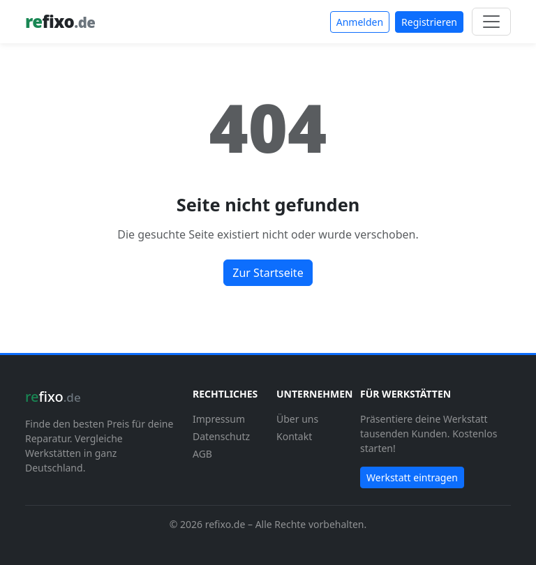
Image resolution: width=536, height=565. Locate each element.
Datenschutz (221, 436)
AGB (202, 453)
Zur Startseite (267, 272)
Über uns (297, 418)
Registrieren (429, 22)
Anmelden (359, 22)
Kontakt (294, 436)
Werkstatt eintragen (412, 477)
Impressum (219, 418)
